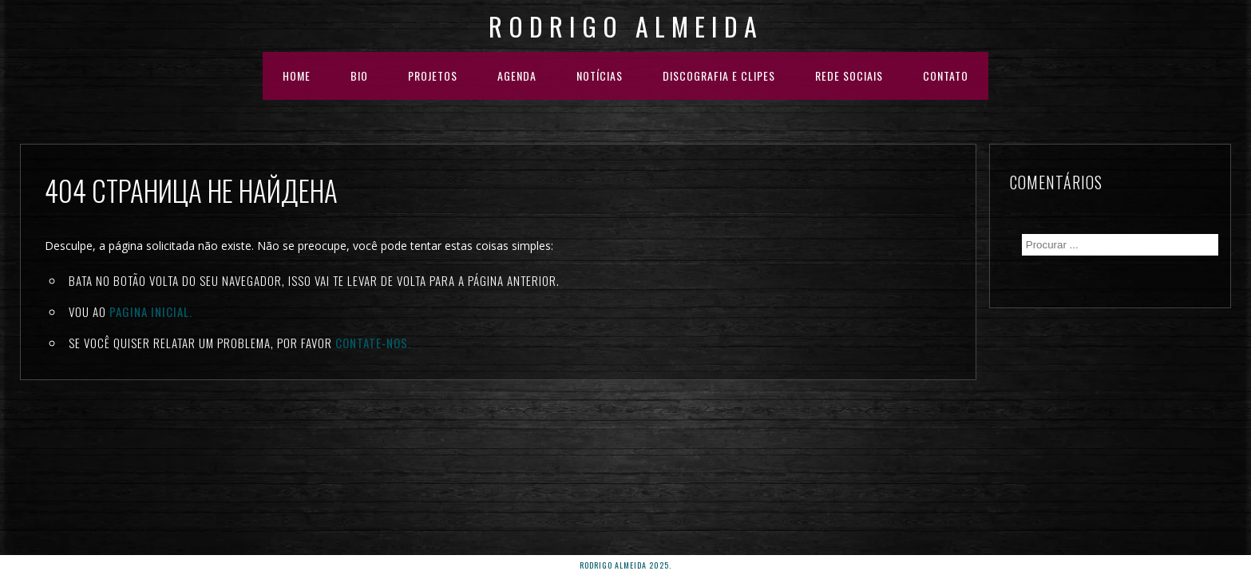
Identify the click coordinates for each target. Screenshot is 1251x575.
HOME (297, 75)
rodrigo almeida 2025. (625, 565)
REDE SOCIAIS (849, 75)
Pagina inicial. (150, 311)
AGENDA (516, 75)
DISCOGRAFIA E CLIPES (719, 75)
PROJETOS (432, 75)
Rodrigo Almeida (626, 26)
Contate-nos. (373, 342)
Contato (945, 75)
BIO (359, 75)
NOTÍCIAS (599, 75)
